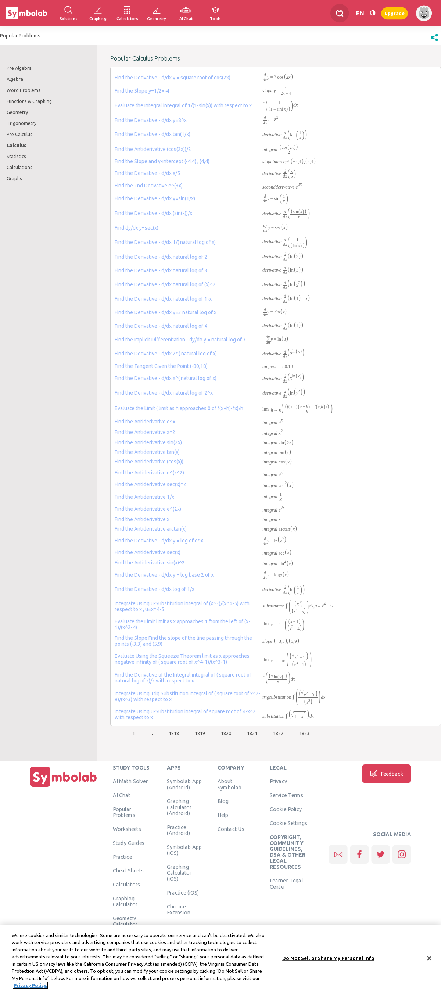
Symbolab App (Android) (184, 784)
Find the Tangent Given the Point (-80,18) (161, 366)
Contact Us (231, 829)
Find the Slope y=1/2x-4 (142, 91)
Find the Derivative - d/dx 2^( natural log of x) (166, 353)
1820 (226, 733)
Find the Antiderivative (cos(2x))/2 (153, 149)
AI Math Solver (130, 781)
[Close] (429, 962)
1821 (252, 733)
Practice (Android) (178, 830)
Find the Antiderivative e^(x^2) (149, 473)
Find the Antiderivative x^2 (145, 432)
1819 (200, 733)
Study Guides (128, 843)
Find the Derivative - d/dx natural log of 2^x (164, 393)
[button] (434, 41)
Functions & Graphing (29, 101)
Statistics (16, 156)
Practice (122, 857)
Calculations (19, 167)
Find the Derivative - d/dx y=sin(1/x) (155, 198)
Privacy (278, 781)
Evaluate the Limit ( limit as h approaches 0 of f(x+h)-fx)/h (179, 408)
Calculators (126, 884)
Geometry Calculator (125, 921)
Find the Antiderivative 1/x (144, 497)
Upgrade (394, 13)
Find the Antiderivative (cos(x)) (149, 462)
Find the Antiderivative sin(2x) (148, 442)
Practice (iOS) (183, 892)
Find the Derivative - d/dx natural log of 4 (161, 326)
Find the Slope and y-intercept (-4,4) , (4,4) (162, 161)
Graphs (14, 178)
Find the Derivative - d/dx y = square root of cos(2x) (172, 77)
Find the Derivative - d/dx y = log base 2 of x (164, 575)
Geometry (17, 112)
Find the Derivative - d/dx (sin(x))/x (153, 213)
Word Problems (23, 90)
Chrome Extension (178, 909)
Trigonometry (21, 123)
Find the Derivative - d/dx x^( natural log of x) (165, 378)
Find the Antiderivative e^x (145, 421)
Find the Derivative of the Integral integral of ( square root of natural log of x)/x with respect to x (183, 678)
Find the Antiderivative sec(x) (147, 552)
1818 (174, 733)
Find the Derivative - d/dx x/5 (147, 173)
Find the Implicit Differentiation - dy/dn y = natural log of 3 (180, 340)
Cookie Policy (286, 809)
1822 (278, 733)
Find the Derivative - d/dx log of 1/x (154, 589)
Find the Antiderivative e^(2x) (148, 509)
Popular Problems (124, 812)
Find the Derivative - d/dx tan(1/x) (152, 134)
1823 (304, 733)
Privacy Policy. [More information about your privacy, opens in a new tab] (30, 989)
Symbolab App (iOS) (184, 850)
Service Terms (286, 795)
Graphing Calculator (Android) (179, 807)
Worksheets (127, 829)
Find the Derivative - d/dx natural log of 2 (161, 257)
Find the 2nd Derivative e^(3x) (149, 186)
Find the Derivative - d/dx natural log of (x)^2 (165, 284)
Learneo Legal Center (286, 883)
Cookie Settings (288, 823)
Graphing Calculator (125, 901)
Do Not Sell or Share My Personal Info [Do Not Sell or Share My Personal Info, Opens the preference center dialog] (328, 962)
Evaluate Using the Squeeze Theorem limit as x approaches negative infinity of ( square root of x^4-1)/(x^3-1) (182, 659)
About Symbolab (229, 784)
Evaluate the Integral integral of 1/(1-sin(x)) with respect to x (183, 105)
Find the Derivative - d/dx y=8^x (151, 120)
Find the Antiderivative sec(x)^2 (150, 484)
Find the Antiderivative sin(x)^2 (150, 563)
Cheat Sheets (128, 870)
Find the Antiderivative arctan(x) (151, 529)
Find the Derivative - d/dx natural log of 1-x (163, 299)
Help (223, 815)
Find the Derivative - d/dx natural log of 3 (161, 270)
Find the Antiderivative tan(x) (147, 452)
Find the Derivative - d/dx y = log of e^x (159, 541)
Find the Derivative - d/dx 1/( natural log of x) (165, 242)
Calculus (16, 145)
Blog (223, 801)
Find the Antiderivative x (142, 519)
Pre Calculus (19, 134)
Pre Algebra (19, 68)
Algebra (15, 79)
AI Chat (121, 795)
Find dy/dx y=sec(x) (136, 228)
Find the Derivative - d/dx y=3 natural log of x (165, 312)
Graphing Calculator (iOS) (179, 873)
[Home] (63, 787)
